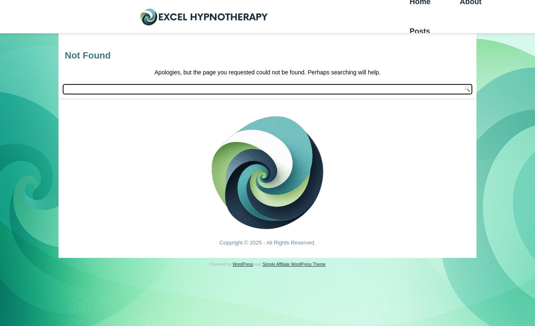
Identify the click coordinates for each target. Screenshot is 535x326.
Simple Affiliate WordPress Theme (294, 264)
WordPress (242, 264)
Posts (420, 31)
